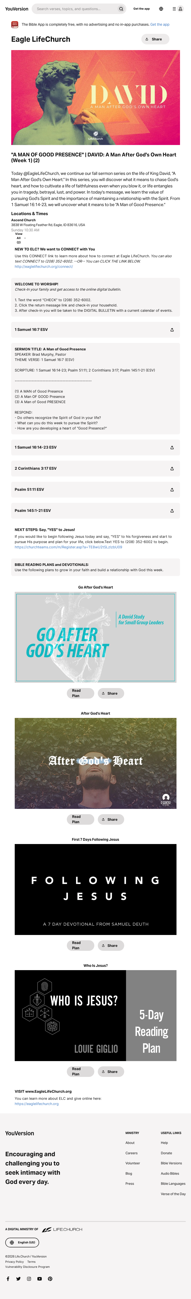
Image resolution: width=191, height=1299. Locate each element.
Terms (31, 1261)
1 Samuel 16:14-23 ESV (36, 447)
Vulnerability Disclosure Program (27, 1266)
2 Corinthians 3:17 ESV (36, 468)
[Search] (74, 8)
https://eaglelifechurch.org (37, 1104)
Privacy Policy (14, 1261)
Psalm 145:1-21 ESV (33, 510)
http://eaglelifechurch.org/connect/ (44, 266)
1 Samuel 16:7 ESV (31, 329)
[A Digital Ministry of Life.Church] (95, 1227)
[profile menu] (177, 8)
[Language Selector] (161, 8)
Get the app (141, 8)
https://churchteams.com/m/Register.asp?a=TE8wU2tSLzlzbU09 (68, 547)
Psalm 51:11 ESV (29, 489)
